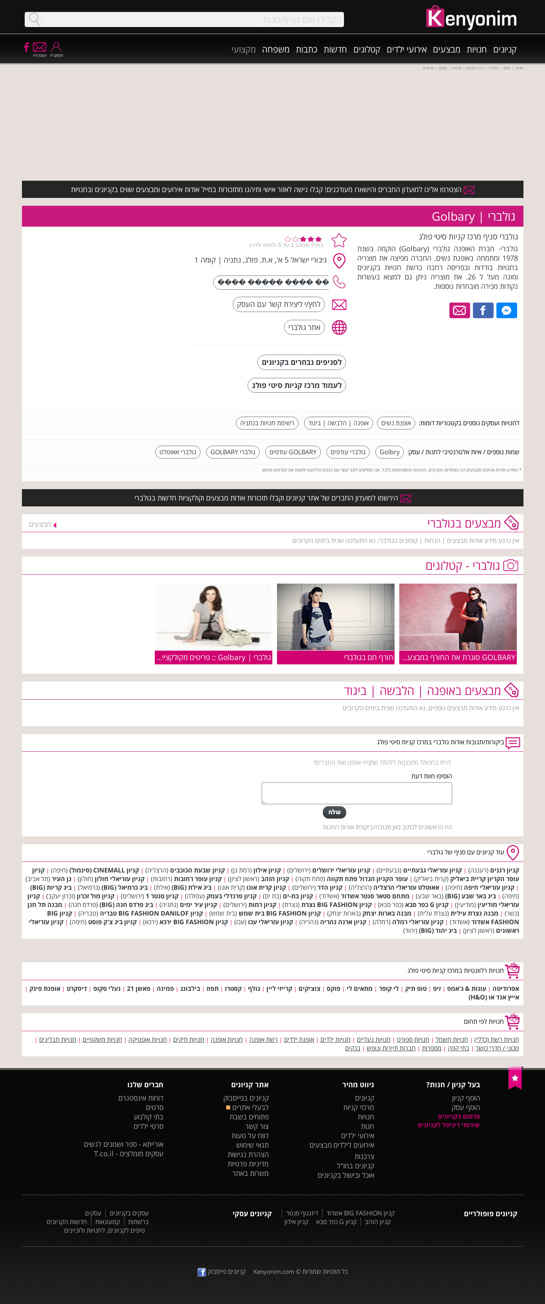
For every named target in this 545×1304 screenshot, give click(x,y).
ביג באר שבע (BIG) (470, 896)
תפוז (212, 988)
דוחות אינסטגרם (140, 1098)
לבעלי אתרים (247, 1107)
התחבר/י (56, 52)
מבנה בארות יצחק (386, 913)
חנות (367, 1126)
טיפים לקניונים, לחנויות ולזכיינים (104, 1230)
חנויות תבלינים (57, 1039)
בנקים (352, 1048)
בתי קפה (458, 1048)
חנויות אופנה (227, 1039)
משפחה (276, 49)
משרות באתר (250, 1173)
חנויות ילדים (335, 1039)
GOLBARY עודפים (293, 452)
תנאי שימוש (252, 1145)
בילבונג (190, 988)
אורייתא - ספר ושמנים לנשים (123, 1144)
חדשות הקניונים (67, 1221)
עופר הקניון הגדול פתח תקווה (367, 878)
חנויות (477, 49)
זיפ (437, 988)
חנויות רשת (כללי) (496, 1039)
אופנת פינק (44, 988)
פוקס (333, 988)
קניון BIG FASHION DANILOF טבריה (151, 913)
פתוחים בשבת (249, 1116)
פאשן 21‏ (138, 988)
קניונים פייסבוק (221, 1271)
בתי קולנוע (148, 1116)
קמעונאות (107, 1221)
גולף (254, 988)
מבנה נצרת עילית (474, 913)
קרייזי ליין (279, 988)
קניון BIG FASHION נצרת (336, 904)
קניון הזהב (275, 878)
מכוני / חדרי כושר (497, 1048)
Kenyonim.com (273, 1271)
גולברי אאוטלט (177, 452)
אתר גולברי (304, 327)
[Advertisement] (125, 280)
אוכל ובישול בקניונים (346, 1175)
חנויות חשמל (452, 1039)
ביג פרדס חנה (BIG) (126, 904)
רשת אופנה (263, 1039)
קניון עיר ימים (198, 904)
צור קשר (257, 1126)
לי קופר (389, 988)
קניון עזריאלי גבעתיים (432, 870)
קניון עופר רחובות (198, 878)
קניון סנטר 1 (162, 896)
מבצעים (446, 49)
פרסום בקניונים (459, 1116)
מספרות (432, 1048)
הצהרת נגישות (248, 1154)
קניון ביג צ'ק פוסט (112, 922)
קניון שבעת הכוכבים (197, 870)
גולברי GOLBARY (232, 452)
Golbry (390, 452)
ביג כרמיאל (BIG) (124, 887)
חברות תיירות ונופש (391, 1048)
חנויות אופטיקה (148, 1039)
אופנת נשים (396, 423)
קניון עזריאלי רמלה (418, 922)
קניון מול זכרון (95, 896)
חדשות (335, 49)
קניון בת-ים (298, 896)
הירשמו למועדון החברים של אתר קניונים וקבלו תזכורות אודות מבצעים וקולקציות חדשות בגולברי (272, 497)
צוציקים (309, 988)
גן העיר (61, 878)
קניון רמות (262, 904)
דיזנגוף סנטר (302, 1213)
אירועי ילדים (407, 49)
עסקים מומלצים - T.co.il (128, 1153)
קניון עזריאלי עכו (270, 922)
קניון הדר (329, 887)
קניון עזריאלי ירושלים (341, 870)
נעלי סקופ (107, 988)
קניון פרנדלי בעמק (231, 896)
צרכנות (364, 1156)
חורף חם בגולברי (368, 657)
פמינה (165, 988)
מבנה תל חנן (44, 904)
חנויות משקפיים (102, 1039)
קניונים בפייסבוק (246, 1098)
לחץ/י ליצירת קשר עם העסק (278, 304)
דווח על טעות (250, 1135)
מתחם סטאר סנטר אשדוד (375, 896)
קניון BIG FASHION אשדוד (360, 1213)
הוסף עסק (466, 1107)
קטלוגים (366, 49)
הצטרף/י (40, 52)
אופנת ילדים (299, 1039)
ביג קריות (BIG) (51, 887)
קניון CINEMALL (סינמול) (104, 870)
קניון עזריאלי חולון (120, 878)
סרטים (154, 1107)
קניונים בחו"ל (355, 1165)
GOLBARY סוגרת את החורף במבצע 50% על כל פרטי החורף (425, 657)
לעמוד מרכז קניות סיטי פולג (297, 385)
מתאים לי (360, 988)
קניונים (505, 49)
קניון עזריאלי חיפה (489, 887)
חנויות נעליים (374, 1039)
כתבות (306, 49)
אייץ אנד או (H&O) (494, 997)
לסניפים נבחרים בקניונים (302, 362)
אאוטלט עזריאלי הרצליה (406, 887)
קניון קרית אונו (266, 887)
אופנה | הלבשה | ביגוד (338, 423)
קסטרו (233, 988)
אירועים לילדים (353, 1145)
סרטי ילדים (148, 1126)
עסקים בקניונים (129, 1213)
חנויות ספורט (413, 1039)
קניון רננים (504, 870)
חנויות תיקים (189, 1039)
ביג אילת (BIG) (192, 887)
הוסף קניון (466, 1098)
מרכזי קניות (358, 1107)
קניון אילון (267, 870)
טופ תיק (416, 988)
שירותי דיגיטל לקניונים (449, 1125)
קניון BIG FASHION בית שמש (280, 913)
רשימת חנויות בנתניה (267, 423)
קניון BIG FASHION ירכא (193, 922)
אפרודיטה (505, 988)
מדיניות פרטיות (248, 1163)
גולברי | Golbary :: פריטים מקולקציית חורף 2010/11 (190, 657)
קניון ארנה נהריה (343, 922)
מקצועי (244, 49)
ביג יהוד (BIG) (438, 930)
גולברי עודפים (348, 452)
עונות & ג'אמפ (466, 988)
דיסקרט (77, 988)
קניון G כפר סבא (427, 904)
